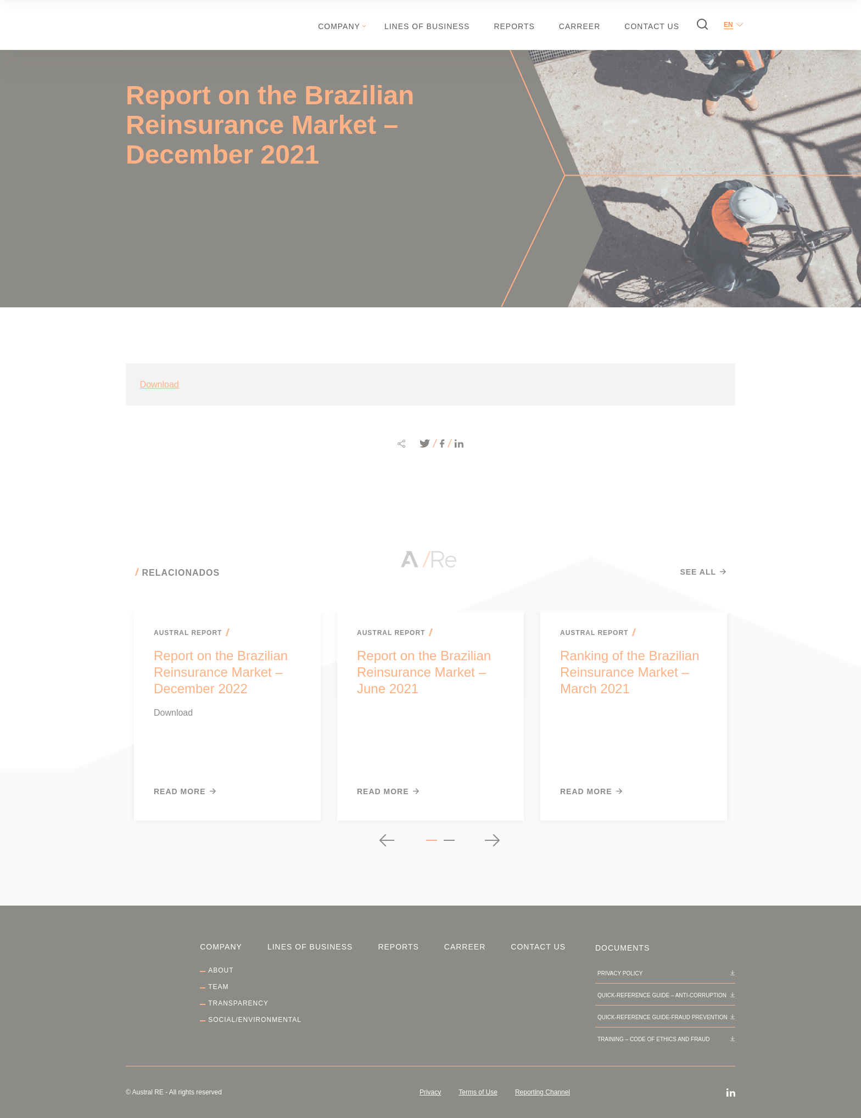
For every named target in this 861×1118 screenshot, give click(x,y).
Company (339, 26)
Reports (514, 26)
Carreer (579, 26)
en (728, 25)
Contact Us (651, 26)
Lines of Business (426, 26)
